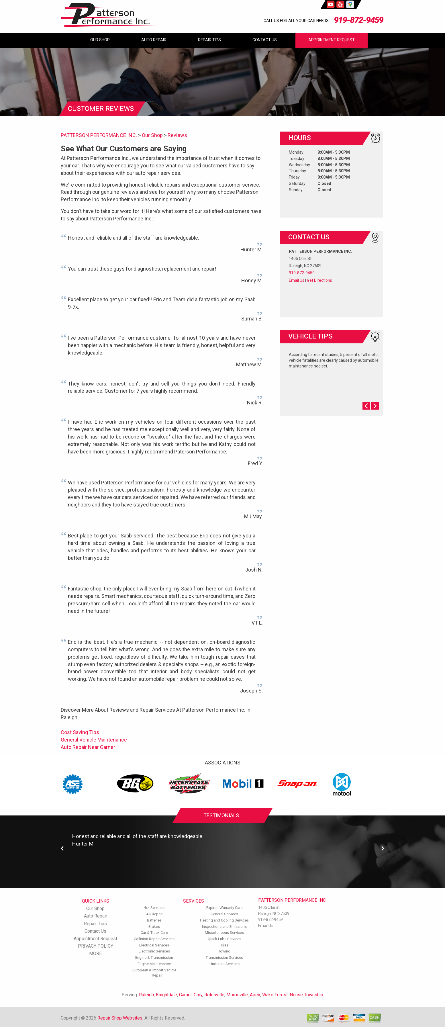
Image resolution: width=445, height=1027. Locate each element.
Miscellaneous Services (224, 932)
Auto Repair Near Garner (88, 747)
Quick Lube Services (224, 939)
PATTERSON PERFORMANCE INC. (99, 135)
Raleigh (146, 994)
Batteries (154, 920)
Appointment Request (331, 40)
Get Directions (319, 280)
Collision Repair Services (154, 939)
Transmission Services (224, 957)
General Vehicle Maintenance (94, 740)
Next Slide (375, 406)
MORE (95, 953)
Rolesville (214, 994)
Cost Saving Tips (80, 732)
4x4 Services (154, 907)
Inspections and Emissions (224, 926)
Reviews (177, 135)
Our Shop (100, 40)
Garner (185, 994)
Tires (224, 945)
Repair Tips (209, 40)
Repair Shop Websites (119, 1018)
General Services (224, 914)
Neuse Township (306, 994)
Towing (224, 951)
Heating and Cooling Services (224, 920)
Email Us (296, 280)
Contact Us (264, 40)
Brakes (154, 926)
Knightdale (166, 994)
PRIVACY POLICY (95, 946)
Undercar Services (224, 964)
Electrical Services (154, 945)
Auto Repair (153, 40)
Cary (198, 994)
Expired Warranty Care (224, 907)
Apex (255, 994)
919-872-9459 (358, 20)
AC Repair (154, 914)
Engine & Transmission (154, 957)
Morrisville (237, 994)
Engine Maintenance (154, 964)
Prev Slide (366, 406)
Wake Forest (275, 994)
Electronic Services (154, 951)
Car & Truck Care (154, 932)
